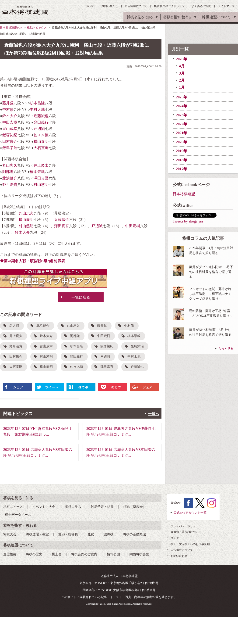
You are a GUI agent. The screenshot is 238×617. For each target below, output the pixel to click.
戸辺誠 (39, 129)
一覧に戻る (80, 297)
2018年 (181, 160)
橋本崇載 (37, 172)
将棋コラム (73, 507)
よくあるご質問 (201, 6)
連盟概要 (9, 554)
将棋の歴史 (34, 554)
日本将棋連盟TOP (11, 27)
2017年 (181, 169)
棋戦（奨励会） (134, 507)
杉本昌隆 (37, 103)
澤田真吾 (41, 178)
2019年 (181, 151)
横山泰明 (41, 141)
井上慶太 (41, 165)
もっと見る (225, 348)
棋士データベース (18, 515)
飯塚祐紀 (9, 135)
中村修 (8, 109)
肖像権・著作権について (186, 532)
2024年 (181, 106)
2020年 (181, 142)
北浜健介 (9, 178)
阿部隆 (8, 172)
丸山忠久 (9, 165)
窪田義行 (41, 122)
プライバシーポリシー (185, 526)
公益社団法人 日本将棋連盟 (25, 10)
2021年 (181, 133)
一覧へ (153, 414)
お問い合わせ (109, 6)
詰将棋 (108, 534)
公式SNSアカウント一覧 (190, 512)
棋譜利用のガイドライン (169, 6)
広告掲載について (136, 6)
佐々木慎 (41, 135)
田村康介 (9, 141)
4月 (182, 66)
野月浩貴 (9, 185)
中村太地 (37, 109)
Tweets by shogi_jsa (188, 221)
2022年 (181, 124)
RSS (92, 6)
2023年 (181, 115)
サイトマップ (226, 6)
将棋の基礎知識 (134, 534)
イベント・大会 (43, 507)
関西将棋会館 (139, 554)
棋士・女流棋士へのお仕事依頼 (190, 544)
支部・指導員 (68, 534)
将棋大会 (9, 534)
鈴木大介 (9, 116)
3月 (182, 73)
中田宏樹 (9, 122)
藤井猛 (8, 103)
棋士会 (57, 554)
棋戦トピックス (37, 27)
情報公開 (113, 554)
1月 (182, 87)
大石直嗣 (41, 148)
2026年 (181, 59)
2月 (182, 80)
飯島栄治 (9, 148)
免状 (91, 534)
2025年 (181, 97)
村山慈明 (41, 185)
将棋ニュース (13, 507)
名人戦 (14, 325)
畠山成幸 (9, 129)
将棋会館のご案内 (84, 554)
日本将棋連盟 (184, 194)
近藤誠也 (41, 116)
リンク (175, 538)
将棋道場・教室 (37, 534)
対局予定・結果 (102, 507)
